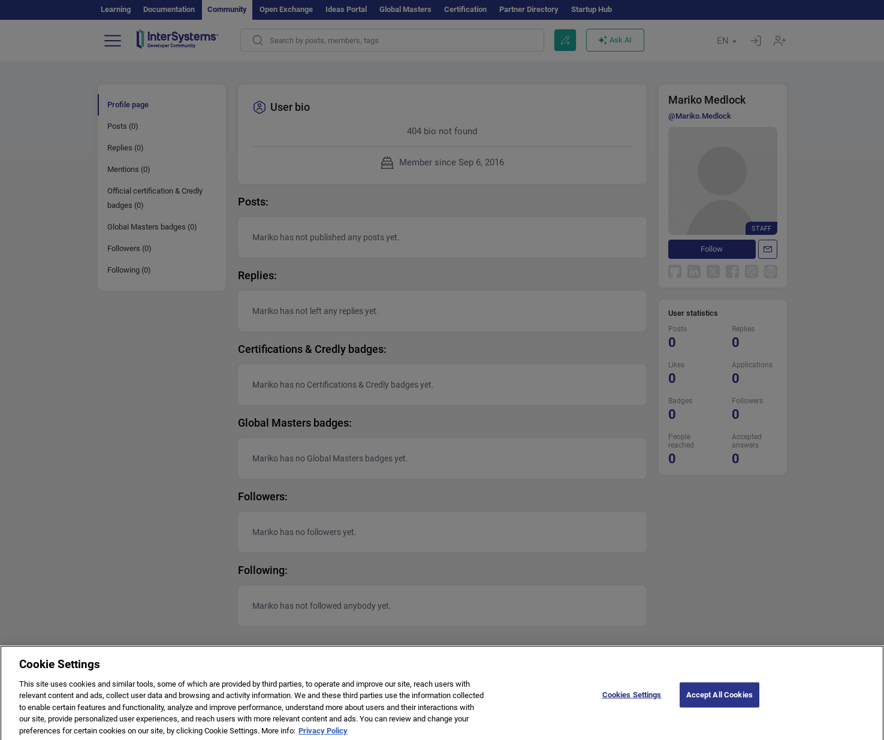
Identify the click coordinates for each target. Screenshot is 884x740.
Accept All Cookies (719, 698)
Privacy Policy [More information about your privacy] (323, 734)
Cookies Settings (632, 698)
